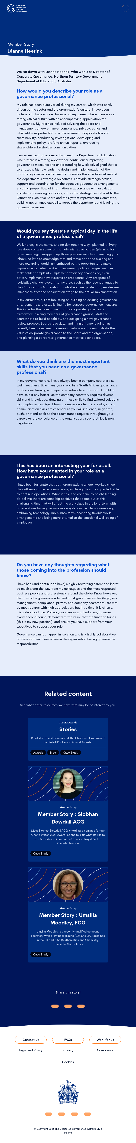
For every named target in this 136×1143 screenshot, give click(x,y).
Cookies (68, 1062)
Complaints (105, 1050)
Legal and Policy (31, 1050)
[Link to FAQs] (68, 1040)
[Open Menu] (125, 8)
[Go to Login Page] (115, 8)
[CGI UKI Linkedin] (48, 1114)
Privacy (68, 1050)
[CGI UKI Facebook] (61, 1114)
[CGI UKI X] (74, 1114)
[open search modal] (105, 8)
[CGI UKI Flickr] (87, 1114)
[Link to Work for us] (105, 1040)
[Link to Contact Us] (31, 1040)
